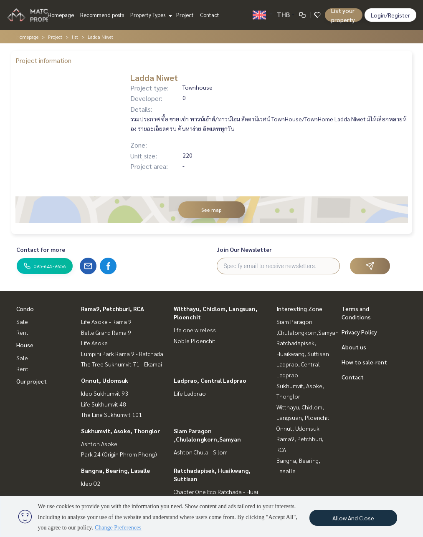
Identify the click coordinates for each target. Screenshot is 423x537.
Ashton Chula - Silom (201, 452)
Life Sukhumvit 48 (103, 404)
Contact (209, 14)
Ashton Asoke (99, 443)
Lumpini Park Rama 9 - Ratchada (122, 353)
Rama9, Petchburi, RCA (112, 308)
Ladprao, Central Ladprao (210, 380)
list (75, 36)
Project (185, 14)
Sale (22, 321)
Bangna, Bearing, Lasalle (115, 470)
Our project (31, 381)
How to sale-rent (364, 362)
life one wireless (195, 330)
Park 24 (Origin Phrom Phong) (119, 454)
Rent (22, 332)
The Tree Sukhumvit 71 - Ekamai (121, 364)
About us (354, 347)
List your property (343, 15)
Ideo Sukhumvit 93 (104, 393)
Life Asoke (94, 342)
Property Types (150, 14)
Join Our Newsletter (244, 249)
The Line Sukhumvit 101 (111, 414)
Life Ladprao (190, 393)
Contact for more (40, 249)
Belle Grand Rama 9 (106, 332)
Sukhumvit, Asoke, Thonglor (120, 430)
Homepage (61, 14)
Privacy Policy (359, 332)
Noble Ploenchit (194, 340)
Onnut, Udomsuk (104, 380)
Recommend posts (102, 14)
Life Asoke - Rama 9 (106, 321)
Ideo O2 (91, 483)
